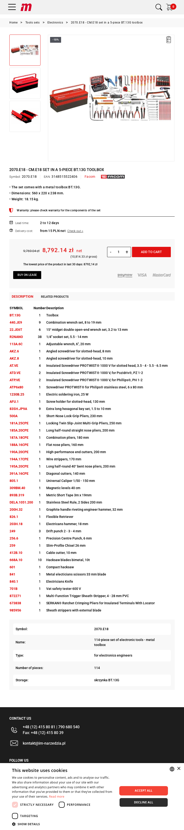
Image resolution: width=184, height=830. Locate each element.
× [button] (178, 769)
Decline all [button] (143, 802)
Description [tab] (22, 296)
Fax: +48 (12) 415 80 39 (43, 732)
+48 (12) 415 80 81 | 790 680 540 (51, 727)
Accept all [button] (144, 790)
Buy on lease (27, 275)
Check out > (75, 231)
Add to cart (151, 252)
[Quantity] (118, 252)
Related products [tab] (55, 296)
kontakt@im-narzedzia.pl (44, 743)
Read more (56, 796)
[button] (63, 824)
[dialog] (92, 796)
